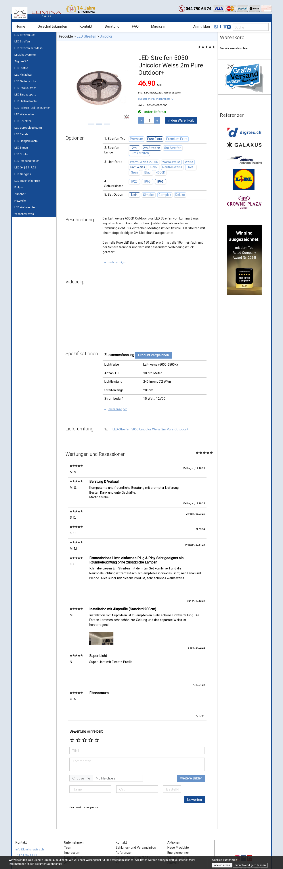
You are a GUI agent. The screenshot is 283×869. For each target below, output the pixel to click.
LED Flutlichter (23, 74)
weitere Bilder (191, 753)
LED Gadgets (22, 174)
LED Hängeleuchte (26, 141)
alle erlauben (222, 865)
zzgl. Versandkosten (169, 92)
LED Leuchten (23, 121)
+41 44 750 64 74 (26, 829)
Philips (18, 187)
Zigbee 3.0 (21, 61)
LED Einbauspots (25, 94)
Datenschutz (54, 863)
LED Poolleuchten (25, 88)
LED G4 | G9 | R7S (25, 167)
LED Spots (21, 154)
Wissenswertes (24, 214)
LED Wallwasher (24, 114)
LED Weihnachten (25, 207)
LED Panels (21, 134)
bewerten (194, 774)
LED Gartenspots (25, 81)
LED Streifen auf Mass (28, 48)
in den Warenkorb (181, 120)
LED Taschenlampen (27, 180)
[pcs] (149, 120)
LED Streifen (22, 41)
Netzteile (20, 200)
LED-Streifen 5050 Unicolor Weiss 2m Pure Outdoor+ (150, 429)
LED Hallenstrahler (25, 101)
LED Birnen (21, 147)
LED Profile (21, 68)
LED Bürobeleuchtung (28, 127)
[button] (156, 98)
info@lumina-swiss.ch (29, 824)
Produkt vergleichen (153, 355)
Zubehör (19, 194)
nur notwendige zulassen (250, 865)
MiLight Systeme (25, 54)
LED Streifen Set (24, 34)
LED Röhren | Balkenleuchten (32, 107)
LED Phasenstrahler (26, 160)
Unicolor (106, 36)
